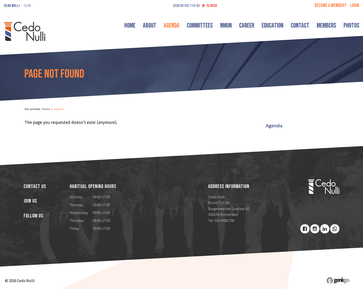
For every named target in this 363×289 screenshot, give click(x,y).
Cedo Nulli (12, 6)
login (354, 5)
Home (129, 26)
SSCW (27, 6)
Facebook (305, 228)
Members (326, 26)
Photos (351, 26)
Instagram (314, 228)
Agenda (171, 26)
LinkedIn (324, 228)
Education (272, 26)
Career (246, 26)
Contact (300, 26)
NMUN (226, 26)
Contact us (35, 187)
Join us (30, 201)
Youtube (334, 228)
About (149, 26)
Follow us (33, 216)
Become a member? (330, 5)
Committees (200, 26)
